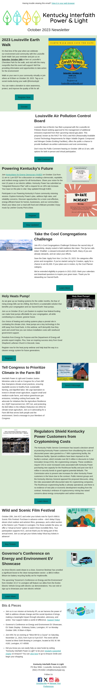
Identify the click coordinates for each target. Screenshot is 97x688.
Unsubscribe (41, 683)
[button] (24, 97)
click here (34, 654)
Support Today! (53, 620)
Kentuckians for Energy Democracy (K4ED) (24, 175)
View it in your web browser (63, 3)
